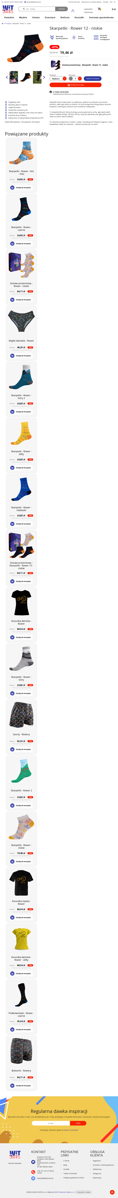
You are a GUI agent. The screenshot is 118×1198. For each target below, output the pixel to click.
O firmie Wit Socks (74, 2)
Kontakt (105, 2)
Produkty (8, 24)
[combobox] (58, 78)
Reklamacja (97, 1169)
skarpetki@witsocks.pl (32, 2)
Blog (65, 1165)
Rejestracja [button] (97, 1178)
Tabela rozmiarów (92, 78)
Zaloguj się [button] (97, 1173)
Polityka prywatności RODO (73, 1178)
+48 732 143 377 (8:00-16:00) (12, 2)
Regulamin (97, 1161)
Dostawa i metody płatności (103, 1165)
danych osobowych (71, 1130)
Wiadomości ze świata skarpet (91, 2)
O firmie (66, 1161)
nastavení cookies (83, 1192)
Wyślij (78, 1123)
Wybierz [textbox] (56, 78)
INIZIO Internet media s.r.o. (64, 1192)
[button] (82, 11)
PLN (111, 2)
